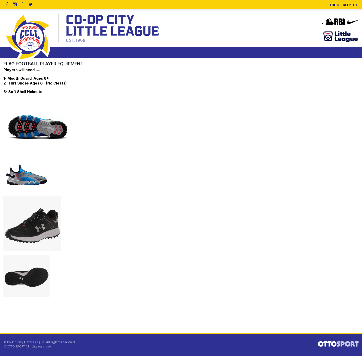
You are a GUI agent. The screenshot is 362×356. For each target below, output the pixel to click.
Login (335, 5)
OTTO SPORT (16, 346)
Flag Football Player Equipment (43, 64)
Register (351, 5)
